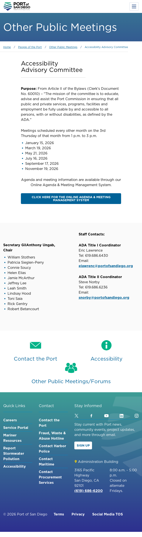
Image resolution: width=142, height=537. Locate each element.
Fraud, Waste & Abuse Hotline (52, 436)
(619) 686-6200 (88, 490)
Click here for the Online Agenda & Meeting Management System (71, 198)
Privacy (78, 514)
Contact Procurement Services (50, 477)
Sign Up (83, 445)
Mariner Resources (12, 438)
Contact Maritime (46, 461)
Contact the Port (49, 423)
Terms (59, 514)
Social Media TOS (107, 514)
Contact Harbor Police (52, 449)
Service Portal (15, 427)
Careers (10, 420)
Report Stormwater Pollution (13, 453)
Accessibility (14, 466)
